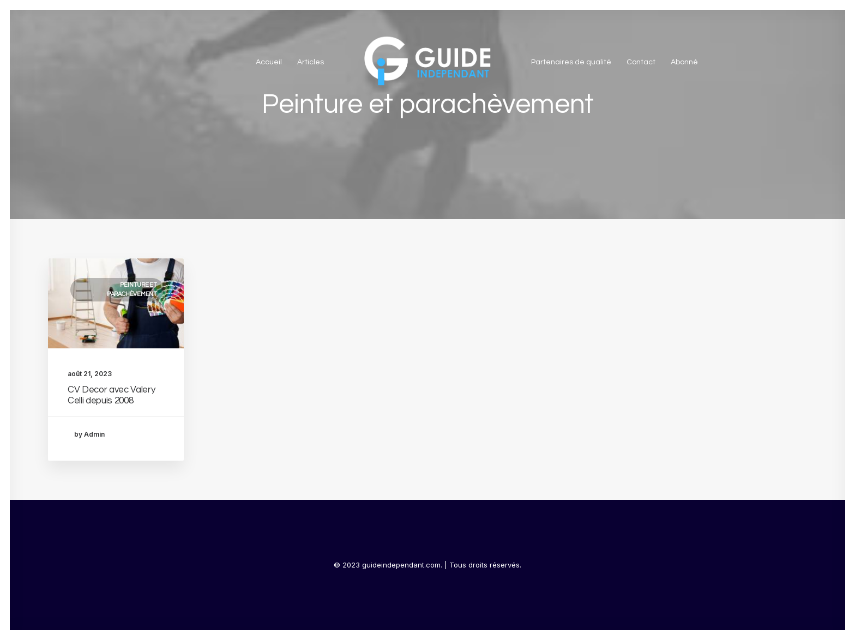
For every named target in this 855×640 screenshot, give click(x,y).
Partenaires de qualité (571, 62)
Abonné (684, 62)
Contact (641, 62)
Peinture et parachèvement (132, 289)
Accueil (269, 62)
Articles (310, 62)
